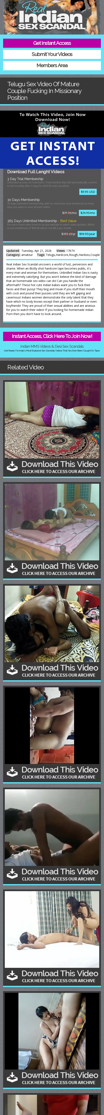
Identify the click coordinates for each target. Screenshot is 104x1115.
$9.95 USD (88, 192)
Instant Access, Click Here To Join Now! (52, 336)
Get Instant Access (52, 43)
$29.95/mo (88, 213)
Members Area (52, 65)
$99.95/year (87, 234)
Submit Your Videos (52, 54)
